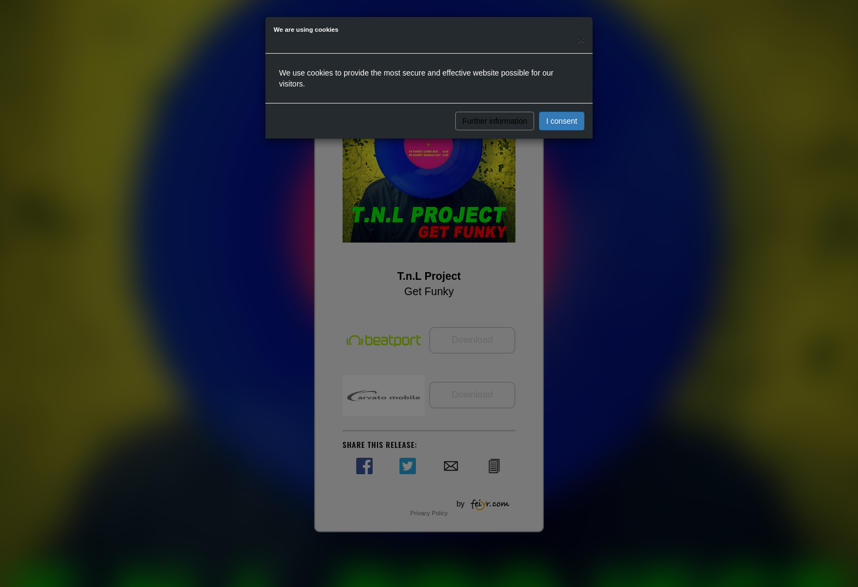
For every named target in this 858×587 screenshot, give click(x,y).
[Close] (581, 39)
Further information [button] (494, 121)
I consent (561, 121)
